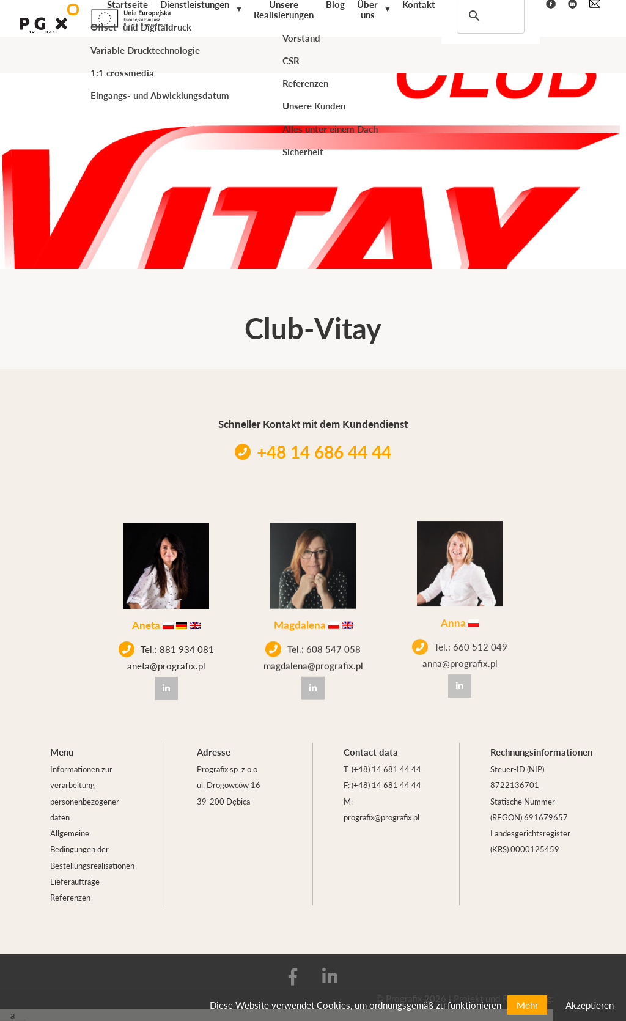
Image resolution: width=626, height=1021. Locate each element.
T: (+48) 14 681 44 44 (382, 769)
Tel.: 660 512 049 (459, 635)
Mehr (527, 1004)
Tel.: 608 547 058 (313, 644)
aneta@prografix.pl (166, 664)
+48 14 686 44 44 (313, 451)
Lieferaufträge (75, 881)
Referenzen (70, 897)
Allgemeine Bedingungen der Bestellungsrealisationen (92, 849)
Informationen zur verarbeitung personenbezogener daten (84, 793)
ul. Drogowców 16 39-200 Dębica (228, 792)
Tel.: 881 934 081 (166, 648)
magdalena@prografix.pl (313, 660)
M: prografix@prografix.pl (381, 809)
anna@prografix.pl (460, 651)
